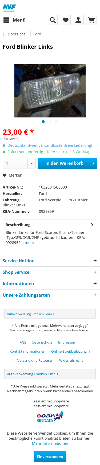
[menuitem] (14, 20)
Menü (14, 19)
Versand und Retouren (35, 360)
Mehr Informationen (50, 443)
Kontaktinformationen (27, 351)
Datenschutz (42, 342)
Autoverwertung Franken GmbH (30, 314)
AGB (23, 342)
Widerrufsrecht (71, 360)
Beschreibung (18, 224)
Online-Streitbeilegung (69, 351)
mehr (29, 242)
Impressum (67, 342)
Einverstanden (50, 456)
